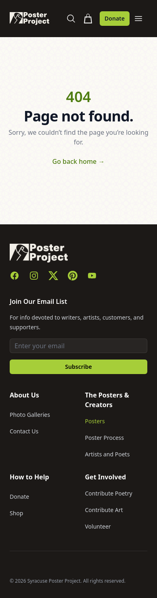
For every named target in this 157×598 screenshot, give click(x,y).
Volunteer (98, 526)
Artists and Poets (107, 454)
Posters (95, 421)
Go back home (78, 161)
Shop (16, 513)
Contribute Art (104, 510)
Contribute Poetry (108, 493)
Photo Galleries (30, 414)
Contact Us (24, 431)
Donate (115, 18)
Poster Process (104, 437)
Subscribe (78, 366)
